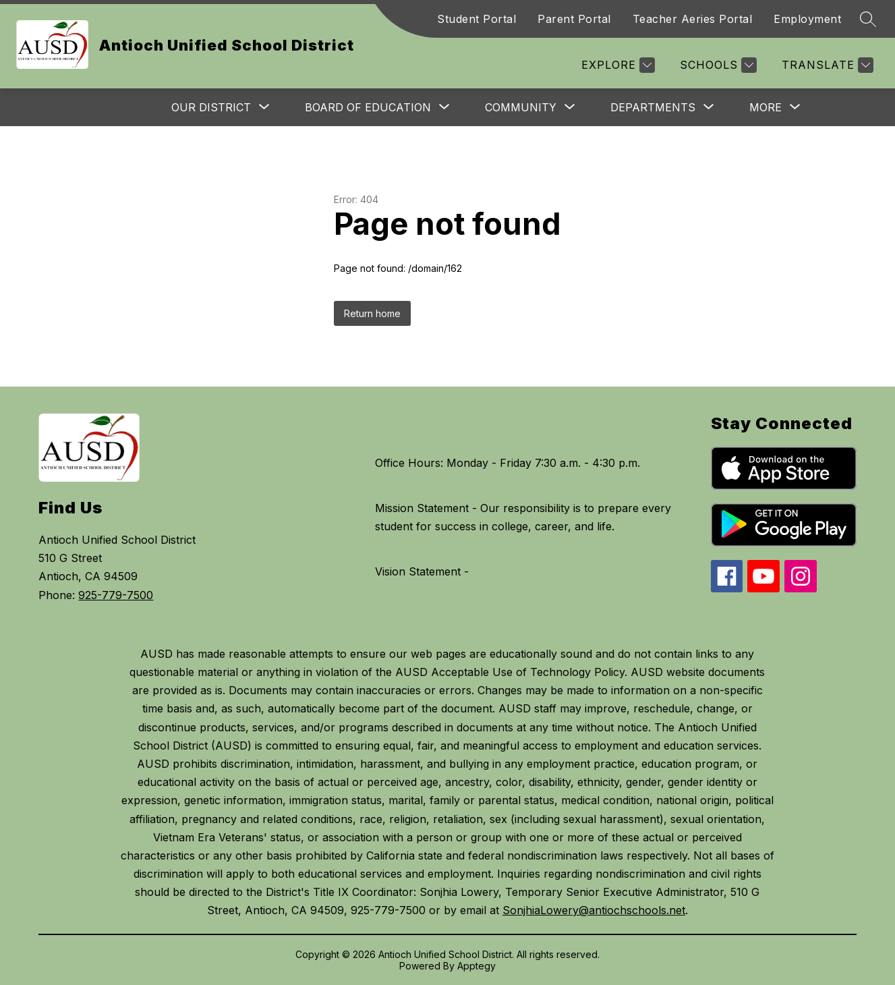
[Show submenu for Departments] (652, 107)
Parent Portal (574, 19)
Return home (372, 313)
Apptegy (476, 966)
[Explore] (616, 65)
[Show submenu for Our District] (211, 107)
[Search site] (868, 19)
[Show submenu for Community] (520, 107)
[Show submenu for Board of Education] (368, 107)
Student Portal (476, 19)
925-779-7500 (115, 595)
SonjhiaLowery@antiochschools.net (593, 910)
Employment (807, 19)
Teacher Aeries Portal (693, 19)
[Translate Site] (825, 65)
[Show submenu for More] (765, 107)
